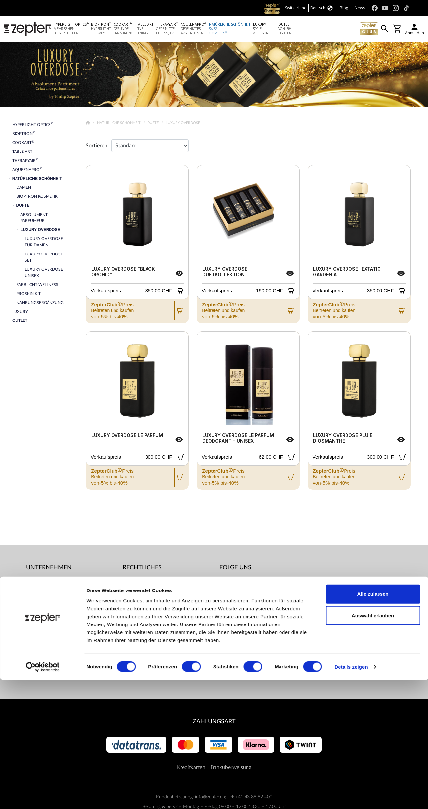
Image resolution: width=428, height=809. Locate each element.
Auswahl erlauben (373, 745)
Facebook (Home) (248, 582)
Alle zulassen (372, 723)
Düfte (153, 124)
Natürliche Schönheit (119, 124)
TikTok (235, 622)
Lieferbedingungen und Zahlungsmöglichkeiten (149, 634)
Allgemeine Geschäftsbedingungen (162, 582)
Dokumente (136, 677)
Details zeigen (351, 796)
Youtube (237, 595)
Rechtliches (142, 569)
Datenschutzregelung (147, 651)
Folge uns (235, 569)
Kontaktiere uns (44, 609)
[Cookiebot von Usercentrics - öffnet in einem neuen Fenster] (43, 796)
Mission (35, 595)
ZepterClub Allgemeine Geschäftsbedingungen (149, 599)
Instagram (239, 609)
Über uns (36, 582)
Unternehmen (49, 569)
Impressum (135, 617)
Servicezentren (140, 664)
